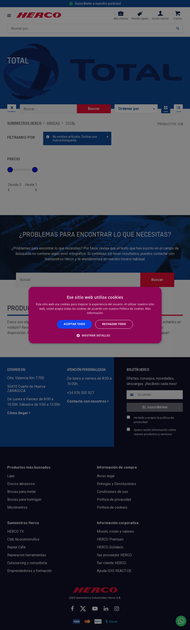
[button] (95, 335)
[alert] (95, 315)
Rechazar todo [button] (114, 324)
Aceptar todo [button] (74, 324)
